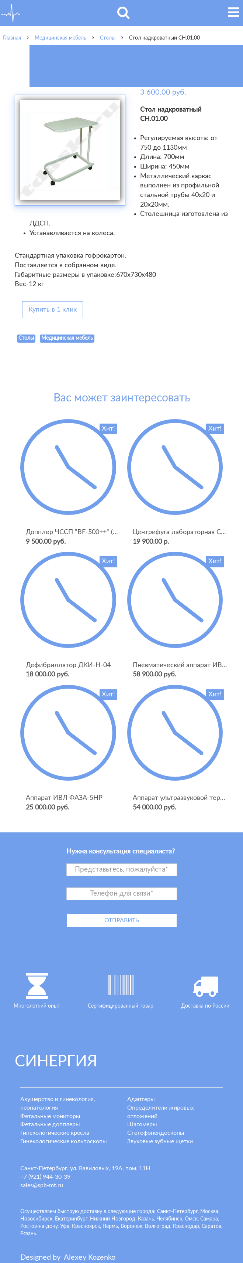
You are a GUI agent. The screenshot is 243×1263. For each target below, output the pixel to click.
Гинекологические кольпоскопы (63, 1141)
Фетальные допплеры (50, 1124)
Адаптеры (141, 1099)
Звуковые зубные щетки (160, 1141)
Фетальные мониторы (50, 1116)
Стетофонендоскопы (155, 1133)
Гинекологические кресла (54, 1133)
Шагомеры (142, 1124)
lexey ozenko (89, 1257)
